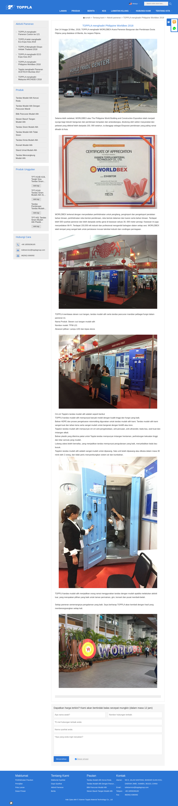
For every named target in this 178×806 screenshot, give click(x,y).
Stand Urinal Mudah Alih (26, 150)
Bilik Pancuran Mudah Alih (27, 114)
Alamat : (119, 780)
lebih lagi (36, 186)
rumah (86, 17)
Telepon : (119, 791)
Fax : (118, 795)
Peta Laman (20, 787)
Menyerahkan (61, 759)
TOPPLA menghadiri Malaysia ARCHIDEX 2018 (29, 78)
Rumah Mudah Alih (24, 145)
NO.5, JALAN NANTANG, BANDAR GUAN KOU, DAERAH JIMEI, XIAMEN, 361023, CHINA (143, 782)
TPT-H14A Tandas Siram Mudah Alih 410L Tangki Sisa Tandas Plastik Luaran (38, 192)
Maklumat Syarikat (58, 780)
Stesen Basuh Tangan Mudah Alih (25, 120)
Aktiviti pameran (114, 18)
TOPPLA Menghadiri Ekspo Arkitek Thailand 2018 (30, 48)
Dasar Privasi (20, 791)
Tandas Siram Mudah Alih (27, 127)
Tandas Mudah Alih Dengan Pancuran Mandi (28, 107)
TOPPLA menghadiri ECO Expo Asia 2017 (29, 55)
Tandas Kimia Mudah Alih (27, 140)
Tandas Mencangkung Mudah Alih (25, 156)
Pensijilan (19, 784)
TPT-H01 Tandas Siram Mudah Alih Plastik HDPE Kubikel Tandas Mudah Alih (38, 220)
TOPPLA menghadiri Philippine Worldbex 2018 (29, 63)
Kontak (120, 775)
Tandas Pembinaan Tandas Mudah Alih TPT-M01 (37, 206)
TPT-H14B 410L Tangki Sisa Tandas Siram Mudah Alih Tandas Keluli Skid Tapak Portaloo (38, 179)
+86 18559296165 (28, 244)
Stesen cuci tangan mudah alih (81, 322)
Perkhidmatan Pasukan (24, 780)
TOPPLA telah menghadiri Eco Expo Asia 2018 (29, 40)
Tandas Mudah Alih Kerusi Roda (27, 99)
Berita (53, 791)
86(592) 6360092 (27, 256)
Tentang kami (99, 18)
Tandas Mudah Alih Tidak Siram (27, 133)
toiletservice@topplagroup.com (33, 250)
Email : (118, 787)
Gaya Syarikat (56, 784)
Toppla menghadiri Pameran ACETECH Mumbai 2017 (30, 70)
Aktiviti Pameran (57, 787)
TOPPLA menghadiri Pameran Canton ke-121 (29, 33)
